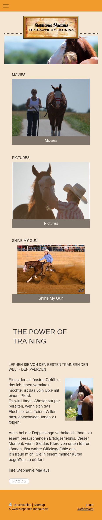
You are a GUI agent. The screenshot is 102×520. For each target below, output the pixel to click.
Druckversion (20, 505)
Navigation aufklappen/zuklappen (51, 5)
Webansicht (85, 509)
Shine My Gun (51, 298)
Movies (51, 140)
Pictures (51, 223)
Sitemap (39, 505)
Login (89, 505)
